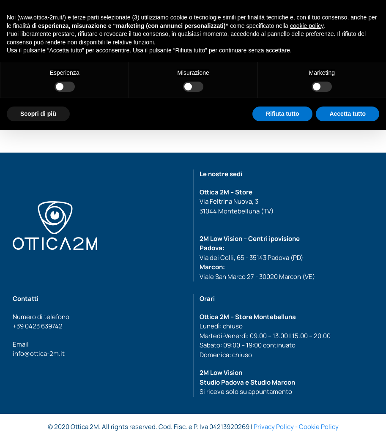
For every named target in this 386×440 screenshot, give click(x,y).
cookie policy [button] (306, 25)
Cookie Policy (319, 426)
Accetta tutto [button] (347, 113)
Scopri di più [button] (38, 113)
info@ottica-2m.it (39, 353)
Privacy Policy (274, 426)
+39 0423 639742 (38, 326)
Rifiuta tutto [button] (282, 113)
